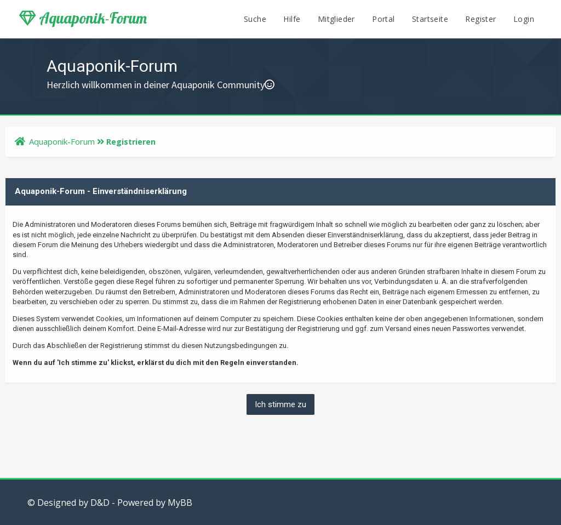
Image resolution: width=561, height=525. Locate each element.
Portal (383, 19)
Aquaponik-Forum (83, 18)
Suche (255, 19)
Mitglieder (336, 19)
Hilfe (291, 19)
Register (480, 19)
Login (523, 19)
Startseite (430, 19)
